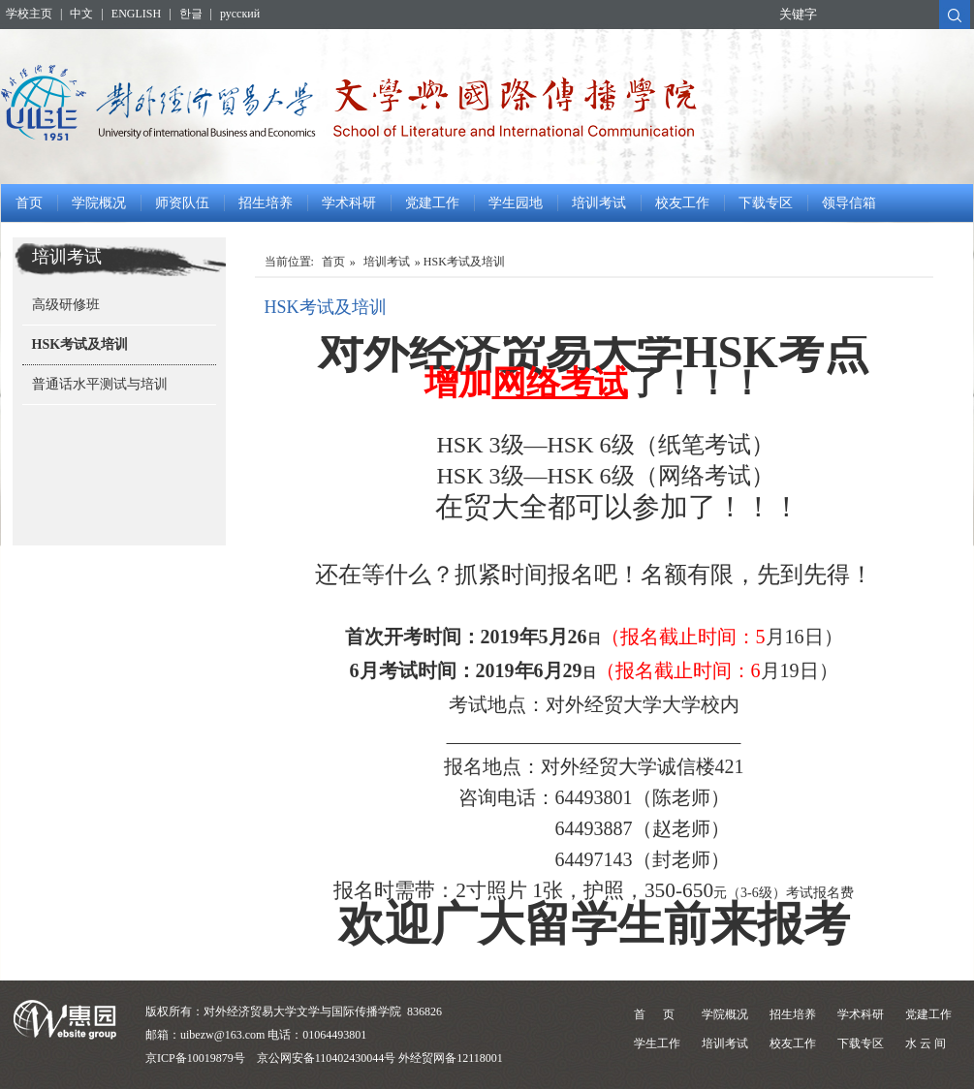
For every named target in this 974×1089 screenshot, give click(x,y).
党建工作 (432, 203)
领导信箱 (849, 203)
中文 (81, 13)
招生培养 (265, 203)
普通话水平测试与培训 (100, 384)
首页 (29, 203)
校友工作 (682, 203)
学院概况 (99, 203)
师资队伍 (182, 203)
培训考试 (599, 203)
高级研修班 (66, 304)
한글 (191, 13)
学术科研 (349, 203)
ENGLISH (136, 13)
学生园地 (515, 203)
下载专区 (765, 203)
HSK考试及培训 (80, 344)
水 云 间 (925, 1043)
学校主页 (29, 13)
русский (240, 13)
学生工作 (657, 1043)
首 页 (654, 1014)
